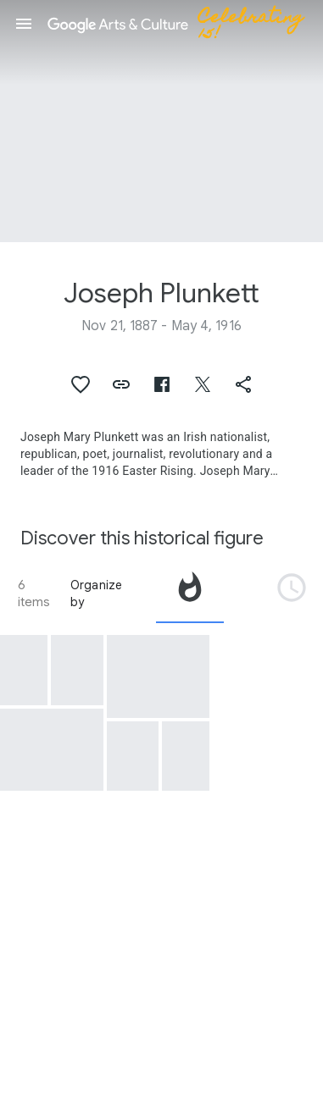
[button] (23, 23)
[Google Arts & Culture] (183, 23)
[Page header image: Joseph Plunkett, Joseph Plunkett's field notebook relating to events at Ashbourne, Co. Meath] (161, 121)
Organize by (96, 593)
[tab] (190, 593)
